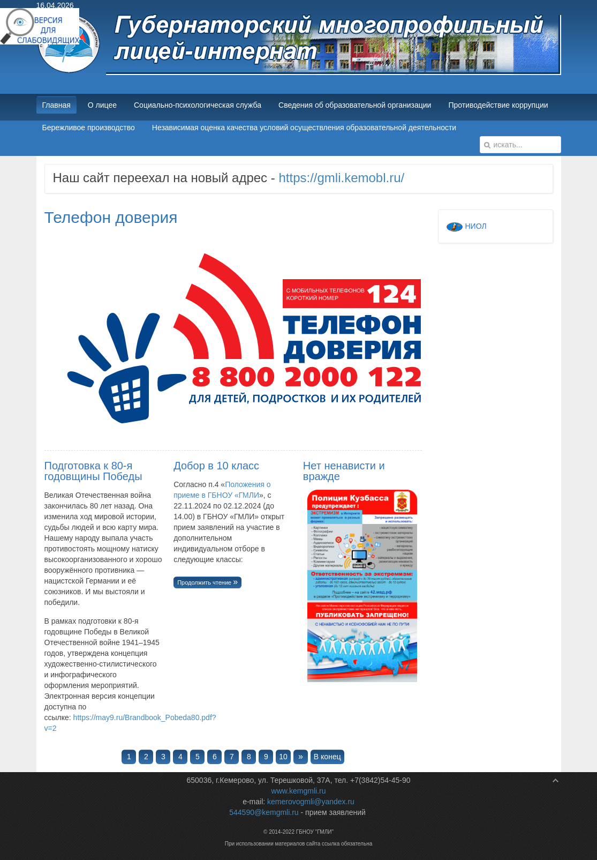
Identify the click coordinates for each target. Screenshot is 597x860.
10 (283, 756)
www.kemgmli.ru (298, 791)
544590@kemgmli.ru (263, 812)
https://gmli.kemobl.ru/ (341, 177)
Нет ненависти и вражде (344, 471)
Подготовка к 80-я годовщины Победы (93, 471)
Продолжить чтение (205, 582)
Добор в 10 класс (216, 466)
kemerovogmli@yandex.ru (310, 801)
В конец (327, 756)
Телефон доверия (111, 217)
